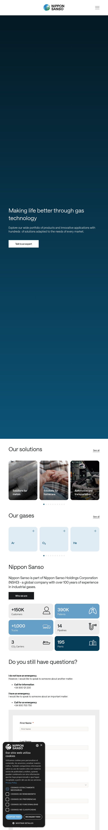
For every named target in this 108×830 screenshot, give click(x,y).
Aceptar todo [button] (14, 817)
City (22, 795)
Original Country (29, 779)
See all (96, 450)
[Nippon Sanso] (53, 7)
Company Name (28, 763)
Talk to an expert (23, 243)
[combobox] (37, 745)
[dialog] (24, 784)
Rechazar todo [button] (32, 817)
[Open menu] (97, 7)
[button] (24, 822)
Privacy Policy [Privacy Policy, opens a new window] (11, 783)
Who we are (21, 595)
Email (23, 811)
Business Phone (28, 826)
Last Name (25, 741)
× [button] (41, 745)
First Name (26, 723)
